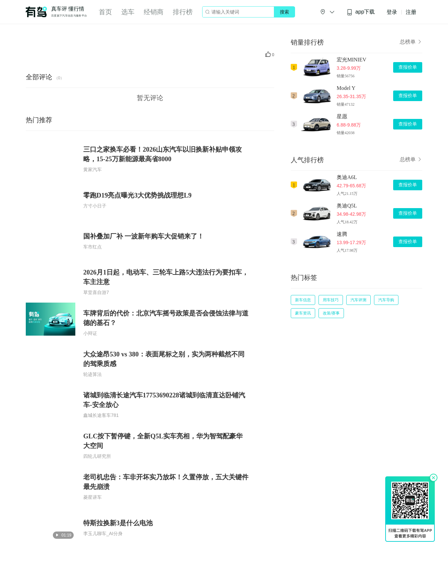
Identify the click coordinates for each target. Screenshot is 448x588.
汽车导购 (386, 300)
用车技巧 (331, 300)
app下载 (361, 12)
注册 (411, 12)
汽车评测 (358, 300)
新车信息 (303, 300)
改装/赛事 (331, 313)
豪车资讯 (303, 313)
